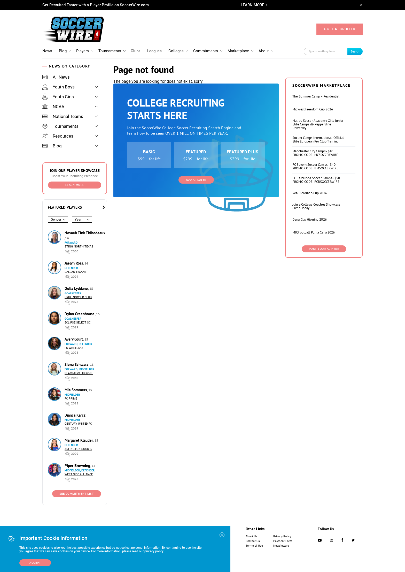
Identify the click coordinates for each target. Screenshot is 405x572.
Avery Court (74, 339)
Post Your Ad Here (324, 249)
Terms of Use (254, 545)
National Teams (62, 116)
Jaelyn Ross (74, 263)
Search (355, 51)
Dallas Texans (76, 272)
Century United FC (78, 423)
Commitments (205, 51)
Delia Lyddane (77, 288)
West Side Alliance (79, 474)
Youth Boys (58, 86)
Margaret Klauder (79, 440)
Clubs (136, 51)
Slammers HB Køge (79, 373)
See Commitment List (76, 493)
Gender (56, 219)
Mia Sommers (76, 389)
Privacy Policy (282, 536)
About (264, 51)
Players (82, 51)
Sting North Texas (79, 246)
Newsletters (281, 545)
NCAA (53, 106)
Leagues (154, 51)
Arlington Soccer (78, 449)
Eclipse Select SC (78, 322)
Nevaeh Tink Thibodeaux (85, 232)
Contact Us (253, 541)
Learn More (74, 185)
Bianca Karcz (75, 415)
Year (78, 219)
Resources (57, 136)
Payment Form (282, 541)
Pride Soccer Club (78, 297)
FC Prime (71, 398)
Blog (63, 51)
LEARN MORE (252, 5)
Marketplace (238, 51)
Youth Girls (58, 96)
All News (56, 77)
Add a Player (196, 180)
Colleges (176, 51)
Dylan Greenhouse (80, 313)
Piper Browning (78, 465)
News (47, 51)
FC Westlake (74, 348)
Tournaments (109, 51)
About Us (251, 536)
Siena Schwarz (77, 364)
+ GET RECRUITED (339, 29)
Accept (35, 563)
